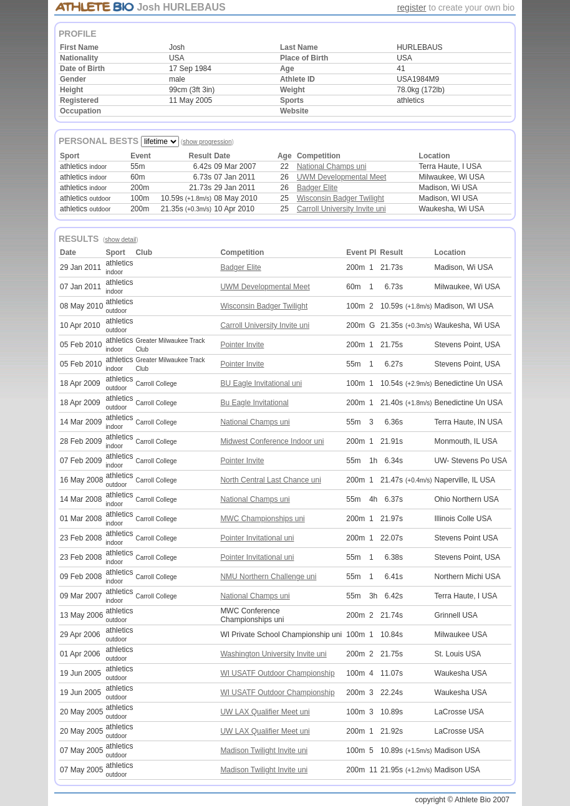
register (412, 7)
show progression (207, 141)
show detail (120, 239)
